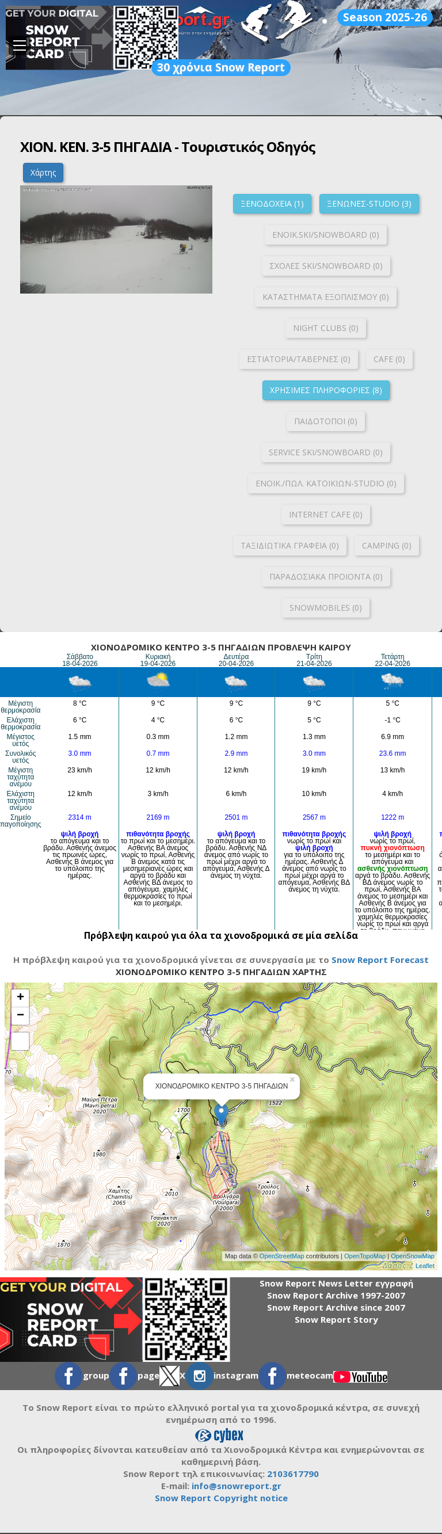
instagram (221, 1375)
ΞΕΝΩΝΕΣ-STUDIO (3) (369, 203)
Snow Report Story (336, 1319)
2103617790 (293, 1473)
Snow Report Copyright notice (221, 1497)
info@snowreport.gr (236, 1485)
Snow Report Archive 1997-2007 (336, 1295)
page (134, 1375)
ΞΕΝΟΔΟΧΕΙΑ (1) (272, 203)
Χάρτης (43, 172)
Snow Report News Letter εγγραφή (336, 1283)
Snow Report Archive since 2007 (336, 1307)
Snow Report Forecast (380, 959)
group (82, 1375)
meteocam (295, 1375)
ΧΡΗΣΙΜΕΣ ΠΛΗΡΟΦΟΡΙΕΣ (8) (326, 390)
